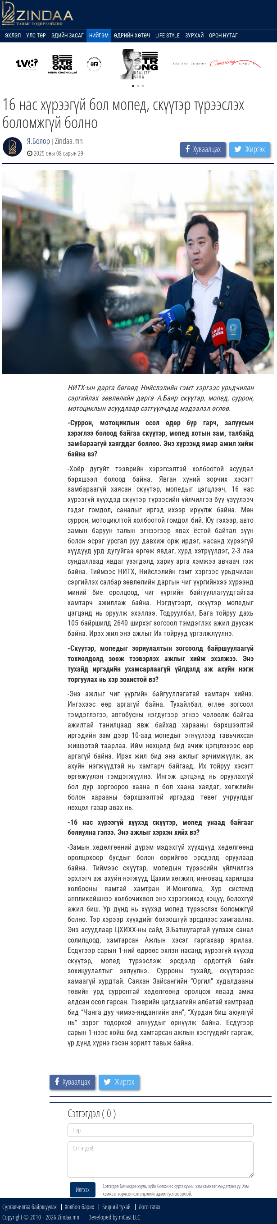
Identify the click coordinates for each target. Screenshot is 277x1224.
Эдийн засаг (67, 35)
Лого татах (149, 1206)
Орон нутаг (223, 35)
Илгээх (83, 1189)
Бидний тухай (116, 1206)
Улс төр (36, 35)
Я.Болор (38, 140)
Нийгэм (99, 35)
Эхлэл (13, 35)
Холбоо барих (79, 1206)
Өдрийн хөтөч (132, 35)
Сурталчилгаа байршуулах (29, 1206)
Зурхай (194, 35)
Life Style (167, 35)
